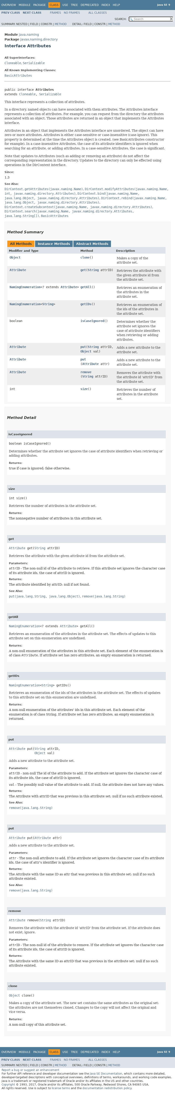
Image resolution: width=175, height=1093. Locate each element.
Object (15, 257)
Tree (74, 5)
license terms (61, 1088)
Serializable (34, 63)
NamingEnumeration (25, 287)
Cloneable (13, 63)
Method (61, 24)
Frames (55, 12)
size (84, 389)
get (83, 270)
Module (25, 5)
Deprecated (90, 5)
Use (65, 5)
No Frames (72, 12)
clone (85, 257)
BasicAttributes (18, 75)
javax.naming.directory (39, 39)
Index (105, 5)
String (93, 270)
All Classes (97, 12)
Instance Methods (54, 244)
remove (85, 372)
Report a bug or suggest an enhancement (30, 1070)
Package (39, 5)
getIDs (85, 304)
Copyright (8, 1084)
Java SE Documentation (106, 1073)
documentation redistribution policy (106, 1088)
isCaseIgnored (92, 321)
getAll (85, 287)
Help (116, 5)
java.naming (29, 34)
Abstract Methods (92, 244)
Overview (8, 5)
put (83, 347)
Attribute (18, 270)
